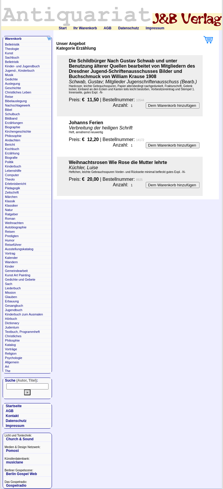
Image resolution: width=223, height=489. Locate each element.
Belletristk (12, 62)
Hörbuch (11, 318)
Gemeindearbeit (16, 271)
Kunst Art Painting (17, 275)
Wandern (11, 262)
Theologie (12, 48)
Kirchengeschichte (18, 131)
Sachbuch (12, 57)
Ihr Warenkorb (85, 28)
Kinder (9, 266)
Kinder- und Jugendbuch (22, 66)
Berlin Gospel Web (21, 474)
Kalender (11, 257)
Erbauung (12, 301)
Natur (9, 210)
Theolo (10, 179)
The (7, 371)
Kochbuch (12, 149)
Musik (9, 75)
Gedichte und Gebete (20, 279)
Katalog (10, 345)
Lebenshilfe (13, 170)
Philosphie (12, 340)
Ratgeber (11, 214)
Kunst (9, 53)
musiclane (14, 462)
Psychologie (13, 358)
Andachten (12, 140)
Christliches (13, 336)
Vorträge (11, 349)
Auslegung (12, 83)
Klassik (10, 201)
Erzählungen (14, 122)
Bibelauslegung (16, 101)
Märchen (11, 197)
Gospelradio (16, 485)
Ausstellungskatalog (19, 249)
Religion (11, 353)
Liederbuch (13, 288)
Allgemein (12, 362)
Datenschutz (128, 28)
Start (62, 28)
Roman (10, 218)
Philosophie (13, 136)
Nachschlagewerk (17, 105)
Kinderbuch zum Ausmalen (24, 314)
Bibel (8, 109)
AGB (108, 28)
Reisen (10, 231)
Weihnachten (14, 223)
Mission (10, 292)
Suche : (21, 380)
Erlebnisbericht (15, 183)
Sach (8, 284)
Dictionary (12, 323)
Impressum (155, 28)
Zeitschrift (12, 192)
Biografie (11, 157)
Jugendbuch (13, 310)
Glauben (11, 297)
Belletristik (12, 44)
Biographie (12, 127)
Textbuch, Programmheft (22, 331)
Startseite (14, 406)
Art (7, 366)
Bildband (11, 118)
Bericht (10, 144)
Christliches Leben (18, 92)
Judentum (12, 327)
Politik (9, 162)
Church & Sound (20, 439)
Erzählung (12, 153)
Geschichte (13, 88)
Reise (9, 96)
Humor (10, 240)
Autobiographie (15, 227)
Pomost (12, 451)
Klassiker (11, 205)
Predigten (12, 236)
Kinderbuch (13, 166)
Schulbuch (12, 114)
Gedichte (11, 79)
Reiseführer (13, 244)
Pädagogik (12, 188)
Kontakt (12, 416)
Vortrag (10, 253)
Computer (12, 175)
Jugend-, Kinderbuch (20, 70)
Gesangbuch (14, 305)
